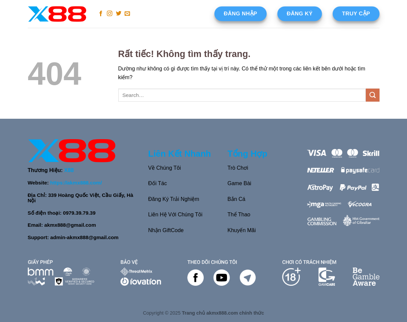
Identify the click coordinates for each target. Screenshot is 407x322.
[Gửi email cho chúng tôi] (127, 14)
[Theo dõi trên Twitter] (118, 14)
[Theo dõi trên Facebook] (101, 14)
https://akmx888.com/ (76, 182)
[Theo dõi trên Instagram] (109, 14)
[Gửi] (372, 95)
